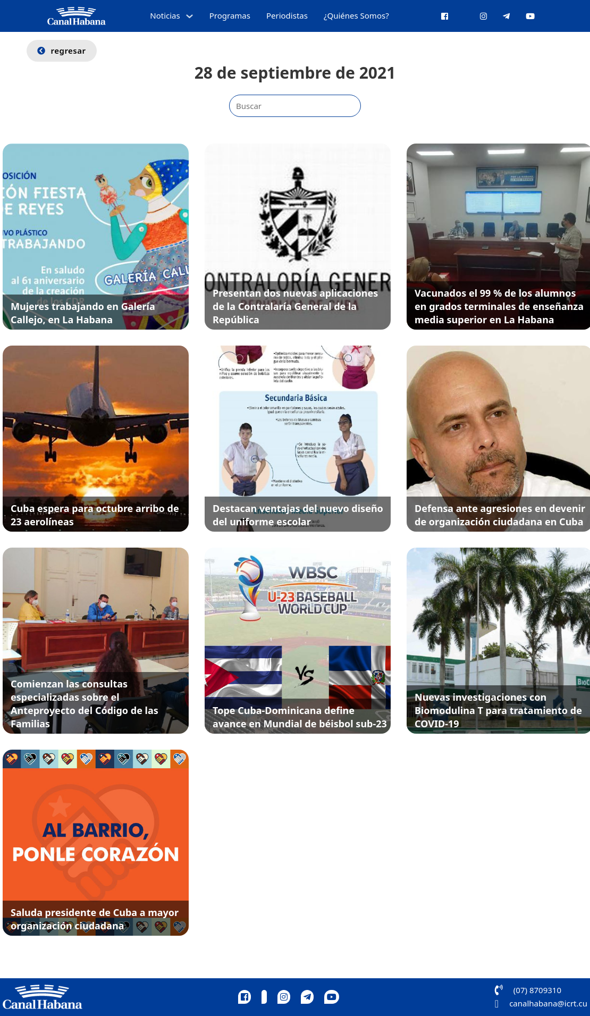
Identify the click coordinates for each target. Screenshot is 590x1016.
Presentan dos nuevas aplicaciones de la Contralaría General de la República (295, 306)
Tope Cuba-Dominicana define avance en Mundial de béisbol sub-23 (300, 717)
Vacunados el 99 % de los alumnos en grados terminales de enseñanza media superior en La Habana (499, 306)
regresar (61, 50)
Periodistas (287, 15)
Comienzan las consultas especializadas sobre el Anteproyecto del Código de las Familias (84, 703)
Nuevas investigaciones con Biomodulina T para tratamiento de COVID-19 (498, 710)
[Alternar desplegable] (189, 16)
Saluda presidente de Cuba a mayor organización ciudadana (95, 919)
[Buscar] (295, 106)
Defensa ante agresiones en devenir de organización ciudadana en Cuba (500, 515)
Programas (229, 15)
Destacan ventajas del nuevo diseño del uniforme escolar (298, 515)
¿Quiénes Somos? (356, 15)
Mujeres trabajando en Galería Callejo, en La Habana (83, 313)
